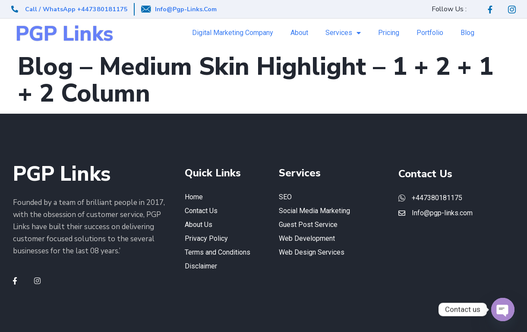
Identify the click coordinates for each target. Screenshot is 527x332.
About (299, 33)
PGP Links (64, 34)
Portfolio (430, 33)
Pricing (388, 33)
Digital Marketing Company (232, 33)
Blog (467, 33)
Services (343, 33)
